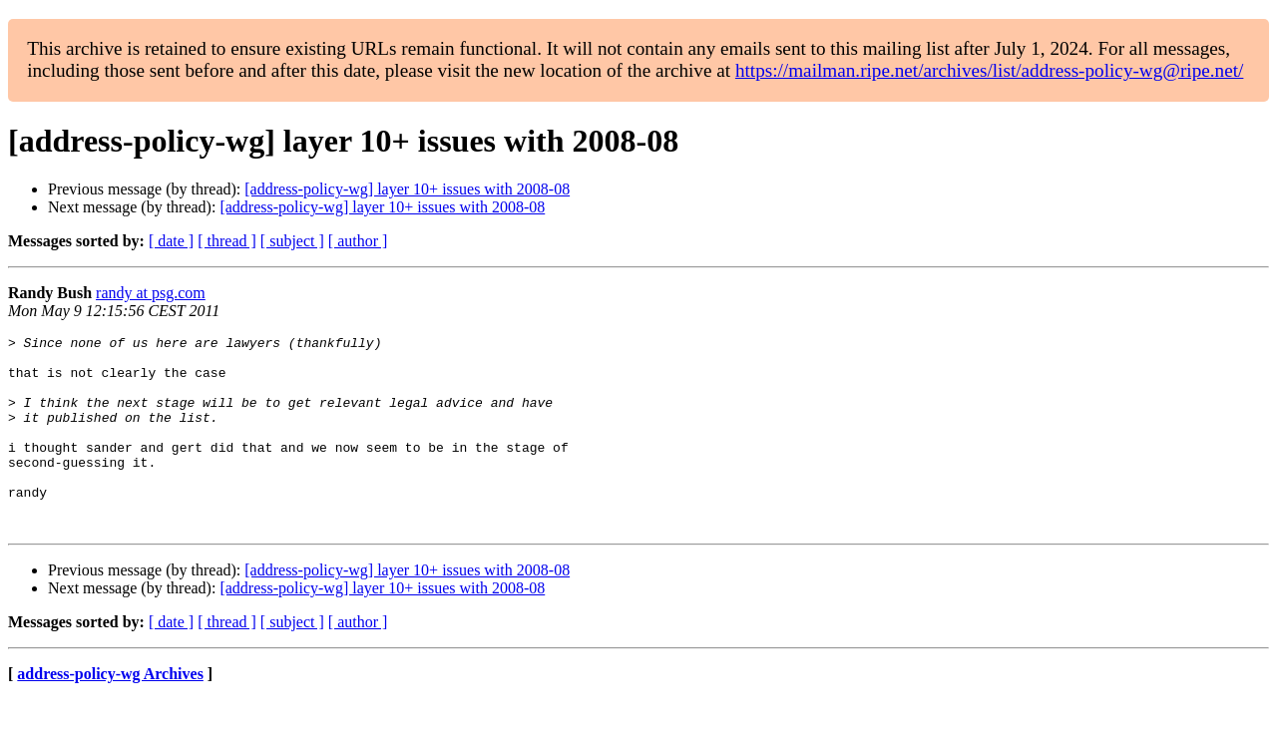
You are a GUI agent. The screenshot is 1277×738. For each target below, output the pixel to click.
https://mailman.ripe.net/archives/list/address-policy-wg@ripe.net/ (989, 70)
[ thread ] (227, 240)
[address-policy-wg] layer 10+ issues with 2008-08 (407, 189)
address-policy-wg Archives (110, 712)
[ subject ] (292, 240)
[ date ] (171, 240)
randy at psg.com (151, 292)
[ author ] (358, 240)
